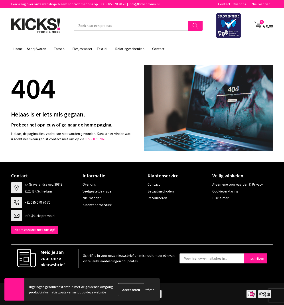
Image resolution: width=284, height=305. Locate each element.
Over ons (239, 4)
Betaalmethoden (161, 191)
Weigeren (150, 289)
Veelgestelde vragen (98, 191)
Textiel (102, 48)
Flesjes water (82, 48)
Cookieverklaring (225, 191)
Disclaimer (220, 198)
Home (18, 48)
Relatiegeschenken (129, 48)
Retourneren (157, 198)
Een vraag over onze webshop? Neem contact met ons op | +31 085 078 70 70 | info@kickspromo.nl (85, 4)
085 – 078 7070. (96, 139)
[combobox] (131, 26)
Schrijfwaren (36, 48)
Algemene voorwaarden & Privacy (237, 184)
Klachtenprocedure (97, 205)
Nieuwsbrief (261, 4)
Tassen (59, 48)
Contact (224, 4)
